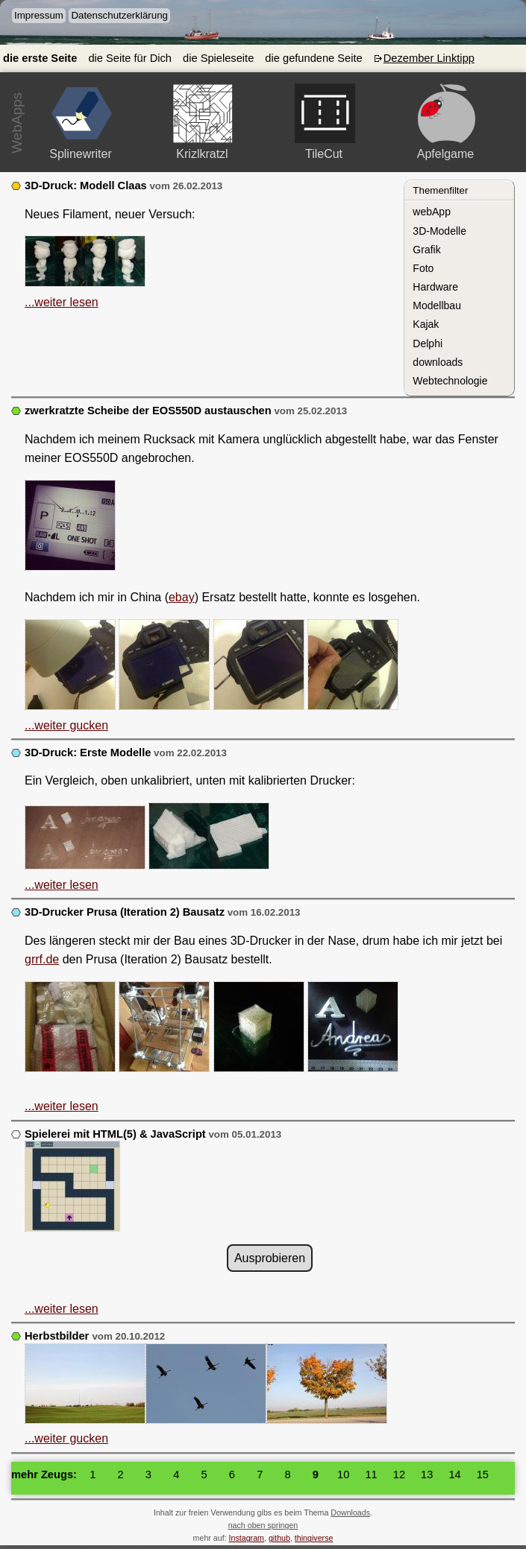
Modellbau (437, 305)
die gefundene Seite (313, 58)
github (279, 1537)
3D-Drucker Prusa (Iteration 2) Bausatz (125, 912)
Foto (423, 268)
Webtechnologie (450, 381)
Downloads (350, 1512)
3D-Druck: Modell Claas (86, 185)
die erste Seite (40, 58)
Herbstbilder (58, 1336)
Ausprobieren (269, 1258)
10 (343, 1474)
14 (454, 1474)
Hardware (435, 287)
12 (399, 1474)
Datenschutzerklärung (119, 15)
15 (483, 1474)
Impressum (38, 15)
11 (371, 1474)
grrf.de (42, 959)
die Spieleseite (218, 58)
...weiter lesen (61, 302)
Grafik (426, 250)
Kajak (426, 324)
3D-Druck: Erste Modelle (88, 752)
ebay (182, 597)
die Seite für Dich (130, 58)
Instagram (246, 1537)
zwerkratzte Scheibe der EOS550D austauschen (148, 410)
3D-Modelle (439, 231)
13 (427, 1474)
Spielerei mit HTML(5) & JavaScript (115, 1134)
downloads (438, 362)
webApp (432, 212)
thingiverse (314, 1537)
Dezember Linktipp (429, 58)
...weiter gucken (66, 725)
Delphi (427, 343)
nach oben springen (263, 1525)
